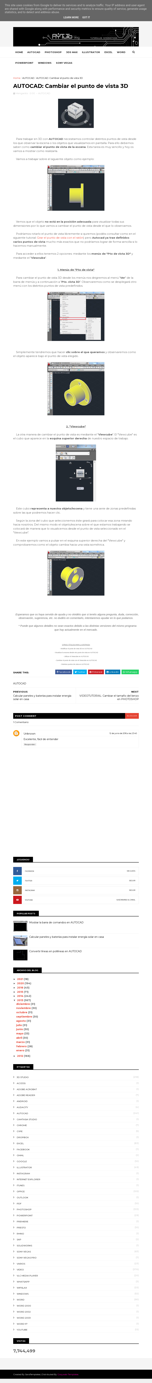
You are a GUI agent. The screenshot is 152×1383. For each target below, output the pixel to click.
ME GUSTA (131, 875)
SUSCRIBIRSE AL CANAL (125, 904)
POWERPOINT (38, 63)
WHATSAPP (23, 1285)
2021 (20, 983)
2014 (21, 1000)
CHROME (22, 1129)
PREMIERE (23, 1225)
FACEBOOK (30, 875)
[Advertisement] (76, 831)
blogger (131, 720)
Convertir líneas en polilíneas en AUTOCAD (56, 955)
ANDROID (22, 1105)
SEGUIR (132, 885)
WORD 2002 (24, 1315)
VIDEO (20, 1273)
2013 (20, 1004)
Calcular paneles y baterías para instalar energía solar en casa (67, 941)
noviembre (24, 1012)
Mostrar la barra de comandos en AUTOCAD (57, 926)
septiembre (25, 1020)
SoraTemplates (33, 1378)
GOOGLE (22, 1165)
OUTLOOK (23, 1201)
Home (20, 52)
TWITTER (29, 885)
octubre (22, 1016)
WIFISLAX (22, 1291)
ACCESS (21, 1087)
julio (20, 1029)
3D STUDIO (23, 1081)
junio (20, 1033)
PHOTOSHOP (53, 52)
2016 (20, 991)
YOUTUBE (29, 904)
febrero (22, 1050)
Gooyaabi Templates (68, 1378)
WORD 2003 (24, 1321)
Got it (86, 17)
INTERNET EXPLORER (29, 1183)
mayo (21, 1037)
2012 (20, 1060)
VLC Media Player (27, 1279)
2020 (21, 987)
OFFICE (21, 1195)
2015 (20, 995)
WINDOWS (58, 63)
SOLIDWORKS (25, 1249)
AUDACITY (23, 1111)
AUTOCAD (34, 52)
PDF (19, 1207)
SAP (19, 1243)
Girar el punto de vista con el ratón (61, 238)
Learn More (71, 17)
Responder (30, 748)
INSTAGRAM (30, 894)
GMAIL (20, 1159)
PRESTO (21, 1231)
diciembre (24, 1007)
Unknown (30, 737)
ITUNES (21, 1189)
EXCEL (109, 52)
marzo (21, 1046)
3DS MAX (72, 52)
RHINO (21, 1237)
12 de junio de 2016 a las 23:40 (122, 737)
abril (20, 1041)
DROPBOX (23, 1141)
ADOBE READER (26, 1099)
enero (21, 1054)
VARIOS (21, 1267)
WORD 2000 (24, 1309)
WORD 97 (22, 1327)
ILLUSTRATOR (92, 52)
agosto (22, 1024)
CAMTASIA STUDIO (27, 1123)
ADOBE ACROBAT (27, 1093)
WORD (20, 63)
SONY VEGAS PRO (27, 1261)
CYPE (20, 1135)
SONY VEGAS (77, 63)
